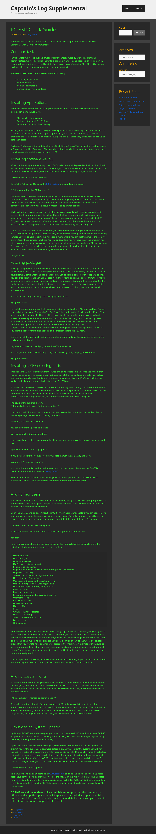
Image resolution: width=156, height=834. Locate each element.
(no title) (123, 118)
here (18, 780)
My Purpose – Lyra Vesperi (132, 101)
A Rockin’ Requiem (128, 97)
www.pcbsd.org (57, 773)
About (140, 8)
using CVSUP (51, 471)
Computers (18, 810)
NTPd (15, 818)
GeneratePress (98, 830)
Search (122, 28)
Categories (124, 69)
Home (127, 8)
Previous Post (19, 815)
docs (15, 812)
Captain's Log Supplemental (49, 8)
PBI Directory (52, 183)
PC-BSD (21, 812)
